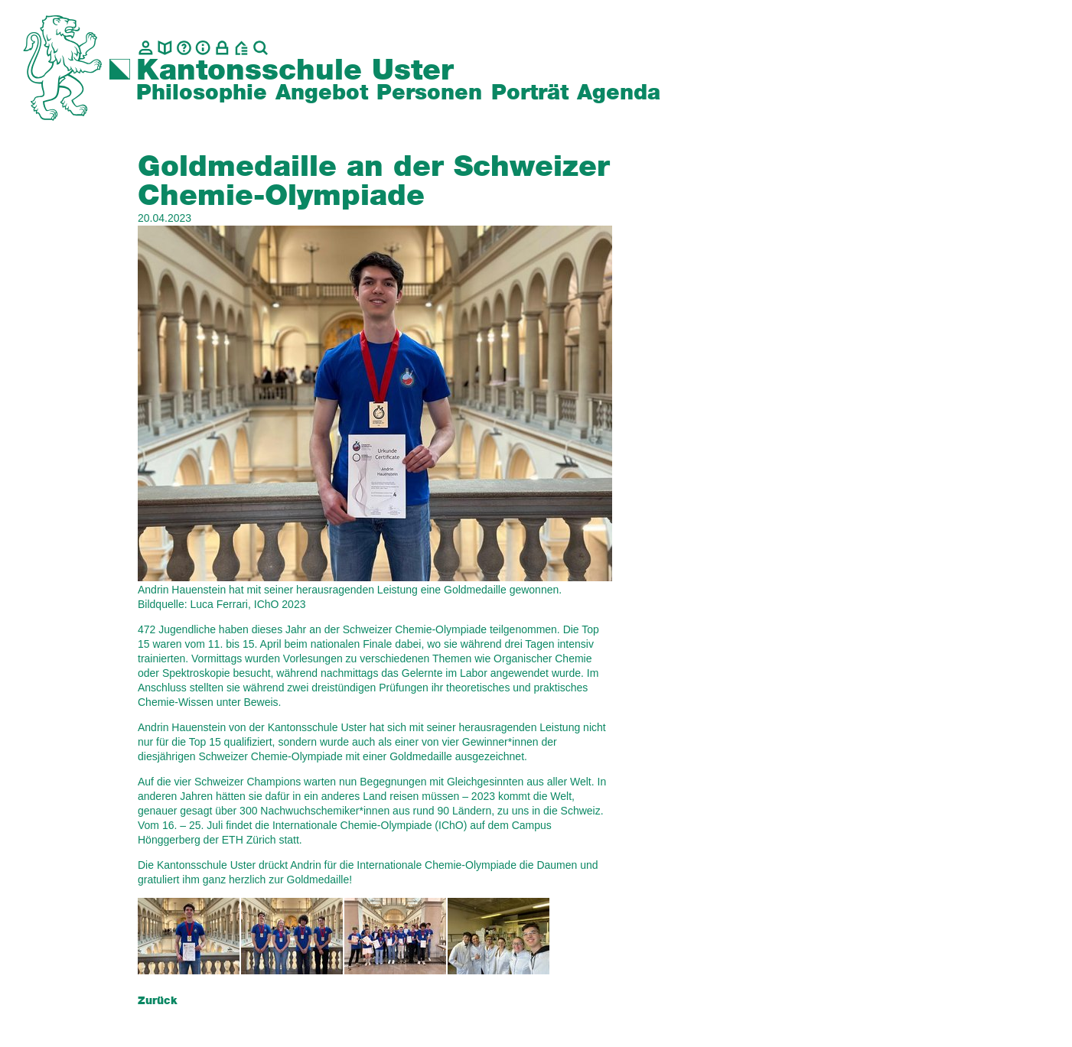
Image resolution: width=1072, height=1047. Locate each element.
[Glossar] (184, 47)
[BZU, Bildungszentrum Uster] (241, 47)
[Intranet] (222, 47)
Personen (429, 93)
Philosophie (201, 93)
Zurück (158, 1001)
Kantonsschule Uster (295, 71)
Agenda (618, 93)
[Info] (203, 47)
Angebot (321, 93)
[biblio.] (164, 47)
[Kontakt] (145, 47)
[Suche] (260, 47)
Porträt (530, 93)
